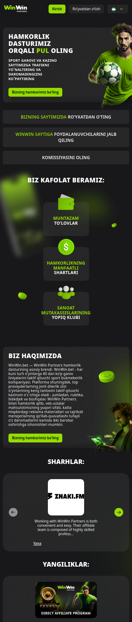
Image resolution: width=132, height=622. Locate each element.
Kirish (57, 8)
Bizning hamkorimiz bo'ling (35, 92)
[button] (114, 9)
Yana (37, 543)
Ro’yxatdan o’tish (86, 8)
